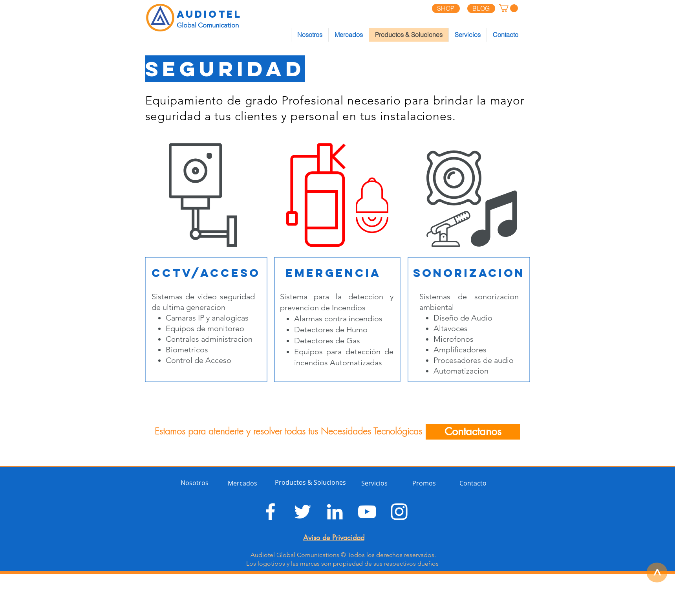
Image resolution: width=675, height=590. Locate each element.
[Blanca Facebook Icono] (270, 511)
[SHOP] (446, 8)
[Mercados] (246, 483)
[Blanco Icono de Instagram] (399, 511)
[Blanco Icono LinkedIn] (335, 511)
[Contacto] (473, 483)
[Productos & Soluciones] (310, 482)
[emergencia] (333, 273)
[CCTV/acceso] (206, 273)
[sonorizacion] (469, 273)
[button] (508, 8)
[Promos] (428, 483)
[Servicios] (377, 483)
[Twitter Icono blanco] (302, 511)
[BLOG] (481, 8)
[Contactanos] (473, 432)
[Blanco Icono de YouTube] (367, 511)
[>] (656, 572)
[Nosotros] (196, 482)
